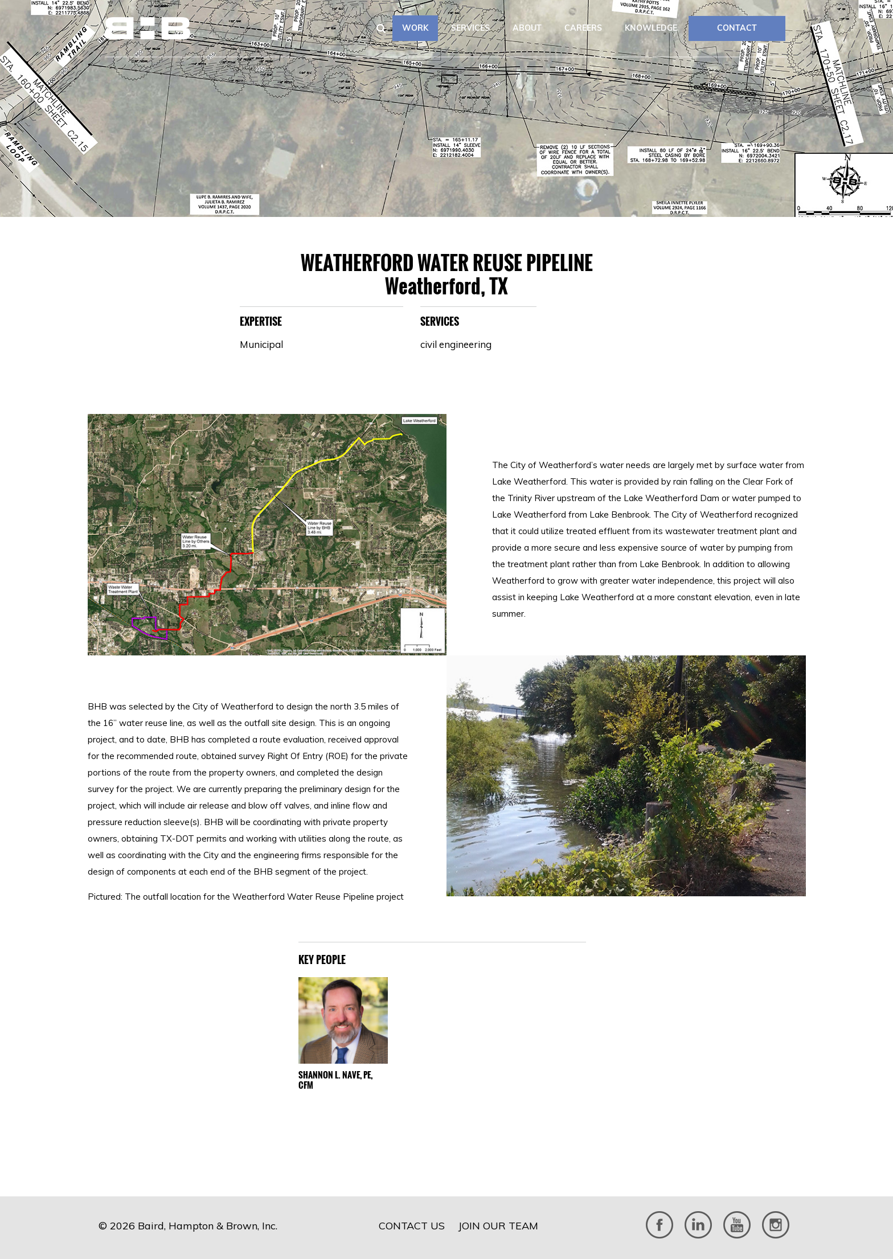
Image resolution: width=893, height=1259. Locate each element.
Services (470, 28)
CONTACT (737, 28)
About (527, 28)
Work (415, 28)
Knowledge (651, 28)
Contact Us (412, 1225)
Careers (583, 28)
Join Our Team (498, 1225)
